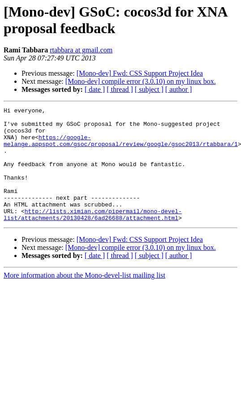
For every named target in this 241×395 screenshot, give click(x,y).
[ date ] (95, 89)
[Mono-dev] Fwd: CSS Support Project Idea (140, 73)
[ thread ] (120, 89)
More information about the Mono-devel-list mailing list (84, 298)
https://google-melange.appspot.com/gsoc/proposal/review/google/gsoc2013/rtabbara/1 (121, 148)
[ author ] (178, 89)
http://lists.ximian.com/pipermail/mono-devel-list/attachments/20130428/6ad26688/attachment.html (93, 236)
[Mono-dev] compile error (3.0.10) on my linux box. (140, 81)
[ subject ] (149, 89)
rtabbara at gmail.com (81, 50)
